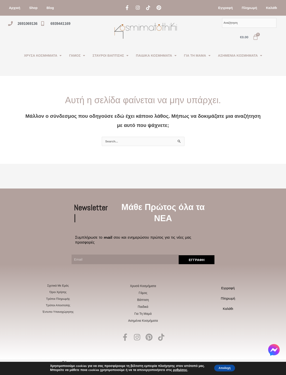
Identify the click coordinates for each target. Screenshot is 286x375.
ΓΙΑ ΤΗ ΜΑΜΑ (197, 56)
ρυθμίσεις (177, 370)
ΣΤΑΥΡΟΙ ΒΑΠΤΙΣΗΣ (110, 56)
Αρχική (14, 8)
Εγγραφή (225, 8)
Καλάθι (271, 8)
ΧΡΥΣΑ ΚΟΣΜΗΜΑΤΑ (42, 56)
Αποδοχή (224, 368)
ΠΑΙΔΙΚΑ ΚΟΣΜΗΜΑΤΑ (156, 56)
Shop (33, 8)
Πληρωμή (249, 8)
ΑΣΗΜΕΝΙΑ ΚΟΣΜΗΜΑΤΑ (240, 56)
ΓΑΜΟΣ (77, 56)
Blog (50, 8)
